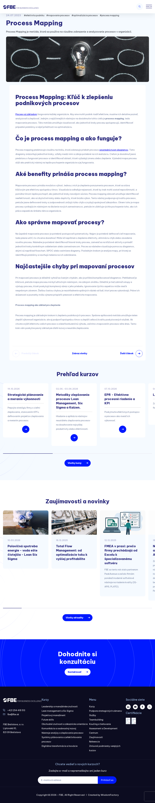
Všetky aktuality (74, 617)
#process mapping (109, 15)
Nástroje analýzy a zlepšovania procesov (62, 733)
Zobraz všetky (79, 353)
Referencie (94, 741)
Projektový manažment (53, 715)
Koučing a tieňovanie (100, 724)
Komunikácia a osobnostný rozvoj (59, 728)
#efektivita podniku (34, 15)
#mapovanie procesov (58, 15)
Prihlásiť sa (107, 780)
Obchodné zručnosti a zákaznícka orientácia (65, 724)
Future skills (48, 719)
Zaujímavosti (96, 737)
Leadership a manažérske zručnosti (60, 706)
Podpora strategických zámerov (105, 711)
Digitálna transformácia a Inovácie (60, 746)
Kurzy (92, 706)
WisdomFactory (110, 794)
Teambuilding (96, 719)
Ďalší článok (127, 353)
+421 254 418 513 (16, 710)
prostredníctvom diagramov (113, 150)
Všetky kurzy (74, 463)
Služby (92, 715)
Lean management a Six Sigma (57, 711)
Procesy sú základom (26, 114)
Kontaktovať (74, 672)
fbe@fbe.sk (13, 714)
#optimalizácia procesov (85, 15)
